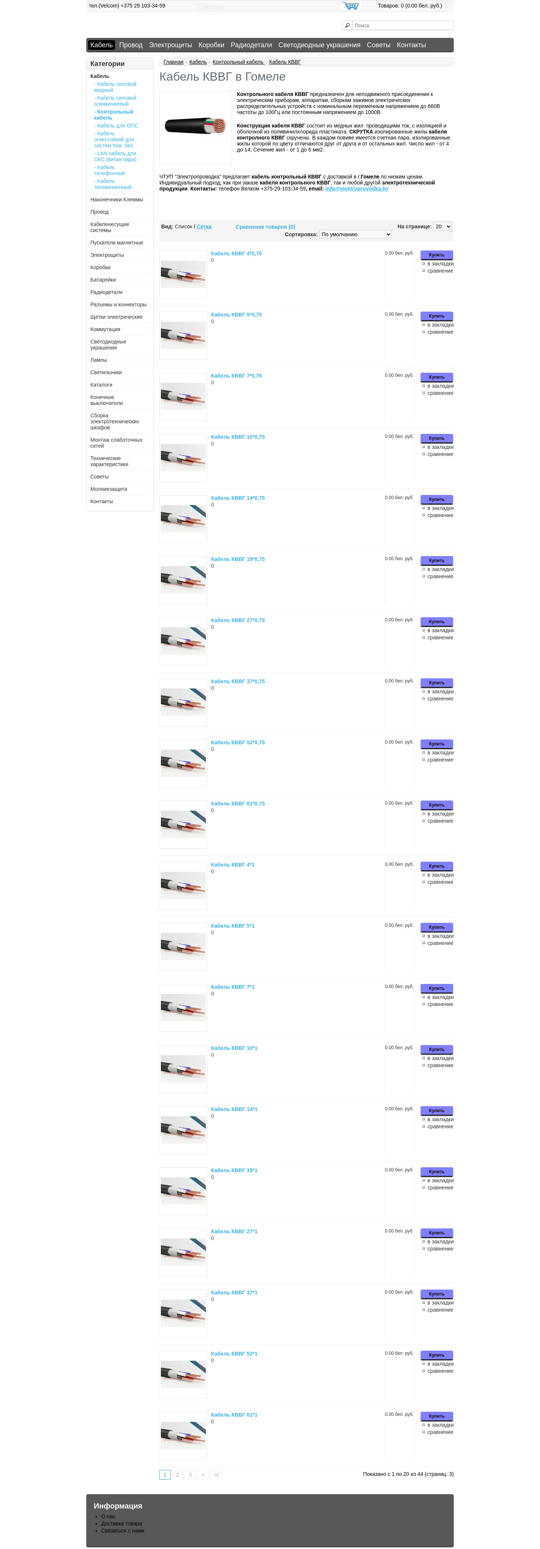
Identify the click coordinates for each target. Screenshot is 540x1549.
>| (216, 1475)
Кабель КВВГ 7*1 (233, 987)
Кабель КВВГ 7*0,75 (236, 376)
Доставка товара (121, 1524)
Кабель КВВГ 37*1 (234, 1293)
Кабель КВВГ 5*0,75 (236, 315)
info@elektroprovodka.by (357, 189)
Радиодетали (251, 45)
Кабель (101, 45)
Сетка (203, 226)
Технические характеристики (109, 461)
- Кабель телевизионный (113, 184)
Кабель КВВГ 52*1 (234, 1354)
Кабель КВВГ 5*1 (233, 926)
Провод (130, 45)
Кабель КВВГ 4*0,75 (236, 253)
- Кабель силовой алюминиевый (115, 101)
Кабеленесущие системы (109, 227)
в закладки (441, 264)
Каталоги (101, 385)
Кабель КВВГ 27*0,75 (238, 620)
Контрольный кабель (239, 62)
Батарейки (103, 280)
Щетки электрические (116, 317)
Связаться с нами (122, 1531)
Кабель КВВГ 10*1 (234, 1048)
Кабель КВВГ (285, 62)
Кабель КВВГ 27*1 (234, 1231)
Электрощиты (170, 45)
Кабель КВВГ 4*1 (233, 865)
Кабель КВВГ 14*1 (234, 1109)
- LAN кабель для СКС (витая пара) (115, 156)
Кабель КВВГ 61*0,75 (238, 804)
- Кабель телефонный (109, 170)
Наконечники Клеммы (116, 199)
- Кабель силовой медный (115, 87)
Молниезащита (108, 489)
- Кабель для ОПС (116, 126)
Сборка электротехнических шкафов (114, 421)
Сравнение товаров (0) (265, 227)
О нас (108, 1516)
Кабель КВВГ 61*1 (234, 1415)
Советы (379, 45)
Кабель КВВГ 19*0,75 (238, 559)
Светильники (106, 372)
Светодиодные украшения (319, 45)
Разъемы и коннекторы (118, 304)
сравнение (440, 271)
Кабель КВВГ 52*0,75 (238, 742)
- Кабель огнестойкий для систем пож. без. (114, 139)
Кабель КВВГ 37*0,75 (238, 681)
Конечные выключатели (106, 400)
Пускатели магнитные (116, 243)
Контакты (411, 45)
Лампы (98, 360)
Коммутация (105, 329)
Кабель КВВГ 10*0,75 (238, 437)
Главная (211, 6)
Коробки (212, 45)
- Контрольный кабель (113, 115)
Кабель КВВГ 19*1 (234, 1170)
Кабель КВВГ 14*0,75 (238, 498)
